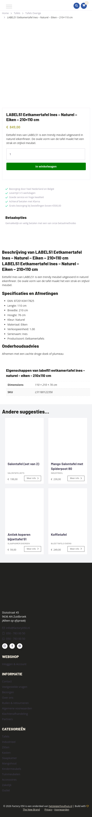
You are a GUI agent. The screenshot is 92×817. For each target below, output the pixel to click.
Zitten (5, 747)
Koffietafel (59, 534)
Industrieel (9, 742)
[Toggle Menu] (9, 6)
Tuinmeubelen (11, 774)
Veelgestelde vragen (14, 687)
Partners (7, 719)
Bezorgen (8, 692)
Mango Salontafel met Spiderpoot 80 (67, 466)
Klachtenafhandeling (15, 714)
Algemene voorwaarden (17, 708)
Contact (7, 681)
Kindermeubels (11, 769)
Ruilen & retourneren (15, 703)
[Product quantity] (45, 154)
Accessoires (9, 779)
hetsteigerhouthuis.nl (60, 806)
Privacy (48, 809)
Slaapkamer (9, 758)
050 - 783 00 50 (13, 633)
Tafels (17, 13)
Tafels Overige (33, 13)
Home (5, 13)
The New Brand (31, 809)
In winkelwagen (46, 166)
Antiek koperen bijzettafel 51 (19, 536)
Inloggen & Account (14, 664)
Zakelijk (7, 785)
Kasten (6, 752)
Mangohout (9, 763)
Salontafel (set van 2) (23, 464)
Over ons (8, 697)
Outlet (6, 790)
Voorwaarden (61, 809)
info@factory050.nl (16, 628)
